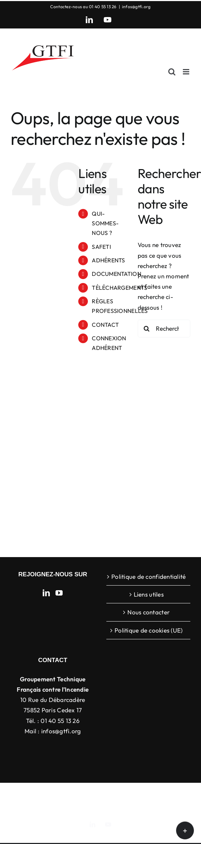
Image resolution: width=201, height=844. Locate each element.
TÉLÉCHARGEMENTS (119, 287)
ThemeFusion (146, 794)
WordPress (126, 801)
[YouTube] (59, 593)
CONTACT (105, 324)
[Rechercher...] (164, 328)
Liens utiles (149, 594)
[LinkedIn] (46, 593)
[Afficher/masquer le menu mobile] (186, 71)
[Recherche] (146, 328)
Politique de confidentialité (148, 576)
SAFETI (101, 246)
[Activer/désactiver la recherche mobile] (171, 71)
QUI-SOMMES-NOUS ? (105, 223)
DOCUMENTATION (116, 273)
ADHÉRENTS (108, 260)
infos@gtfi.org (136, 6)
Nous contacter (148, 612)
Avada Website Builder (99, 794)
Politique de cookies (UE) (149, 630)
